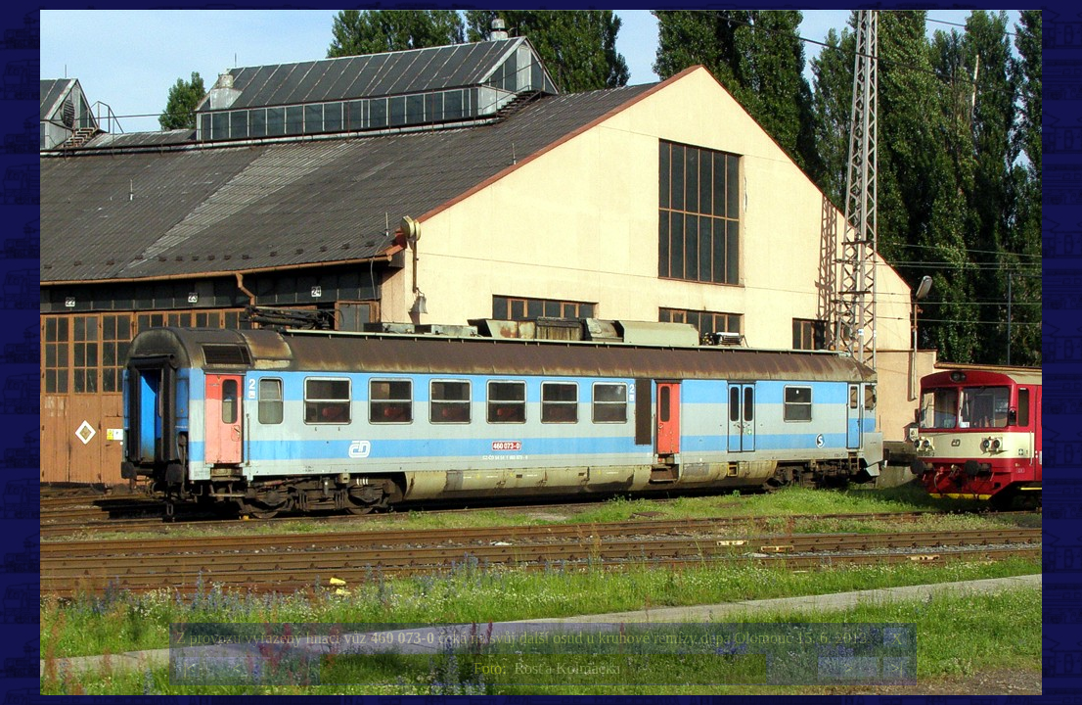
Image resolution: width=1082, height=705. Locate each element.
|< (189, 668)
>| (896, 668)
